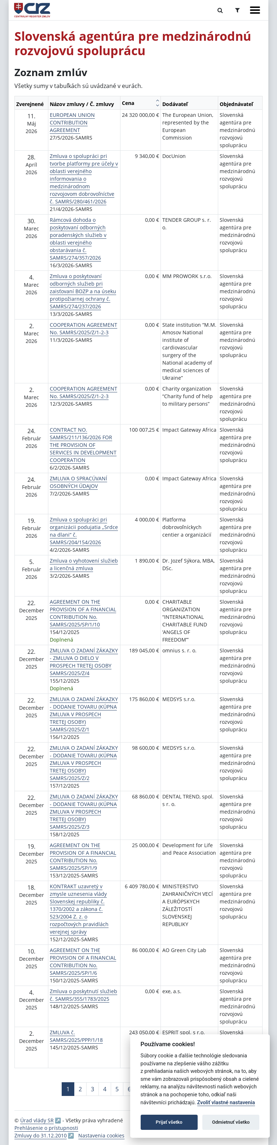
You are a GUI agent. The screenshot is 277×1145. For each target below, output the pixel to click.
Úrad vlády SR (37, 1120)
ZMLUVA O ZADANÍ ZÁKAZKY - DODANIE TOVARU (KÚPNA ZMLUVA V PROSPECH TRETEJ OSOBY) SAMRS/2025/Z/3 (84, 811)
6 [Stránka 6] (129, 1089)
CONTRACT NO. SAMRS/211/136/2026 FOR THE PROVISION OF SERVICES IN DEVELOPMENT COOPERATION (83, 444)
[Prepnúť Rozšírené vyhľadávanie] (237, 10)
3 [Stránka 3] (92, 1089)
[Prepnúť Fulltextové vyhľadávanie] (220, 10)
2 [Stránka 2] (80, 1089)
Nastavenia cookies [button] (101, 1135)
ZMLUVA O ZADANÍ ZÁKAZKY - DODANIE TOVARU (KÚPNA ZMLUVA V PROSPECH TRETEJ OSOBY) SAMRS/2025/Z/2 (84, 762)
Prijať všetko (169, 1122)
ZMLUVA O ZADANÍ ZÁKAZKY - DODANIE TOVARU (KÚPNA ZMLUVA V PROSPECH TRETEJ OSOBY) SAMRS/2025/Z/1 (84, 714)
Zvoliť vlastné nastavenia (226, 1103)
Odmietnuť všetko (231, 1122)
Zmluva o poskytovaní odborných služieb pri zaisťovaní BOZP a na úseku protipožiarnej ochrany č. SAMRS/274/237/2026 (83, 291)
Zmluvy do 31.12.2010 (40, 1135)
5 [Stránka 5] (117, 1089)
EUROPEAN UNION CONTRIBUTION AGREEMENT (72, 122)
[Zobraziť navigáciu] (255, 10)
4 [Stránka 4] (104, 1089)
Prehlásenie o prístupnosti (46, 1127)
